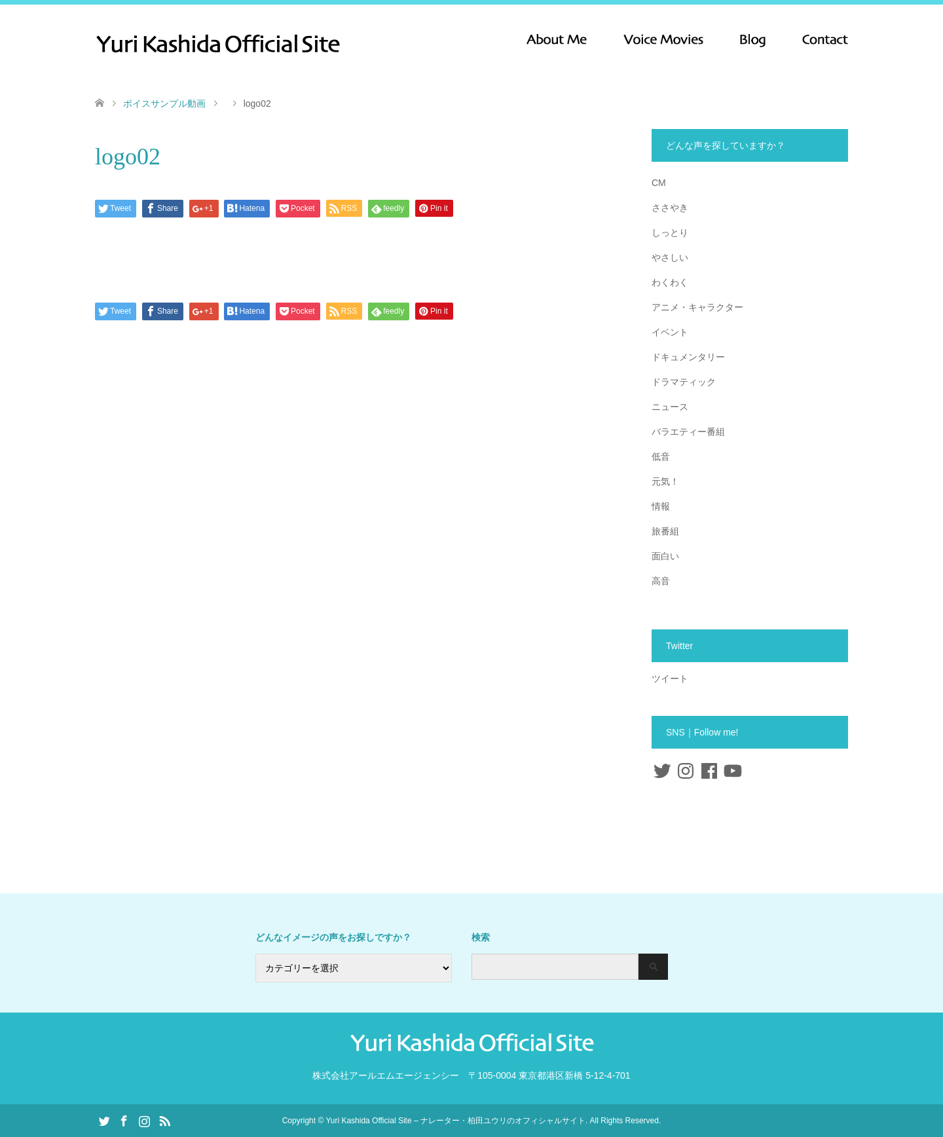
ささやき (670, 207)
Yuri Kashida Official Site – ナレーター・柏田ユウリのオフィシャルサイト (455, 1120)
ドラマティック (684, 382)
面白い (665, 556)
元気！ (665, 481)
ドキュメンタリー (688, 357)
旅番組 (665, 531)
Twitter (104, 1120)
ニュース (670, 406)
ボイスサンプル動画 (164, 103)
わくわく (670, 282)
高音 (661, 581)
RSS (164, 1120)
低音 (661, 456)
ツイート (670, 678)
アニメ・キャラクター (697, 307)
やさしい (670, 257)
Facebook (124, 1120)
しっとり (670, 232)
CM (659, 182)
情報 (661, 506)
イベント (670, 332)
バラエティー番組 (688, 431)
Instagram (144, 1120)
